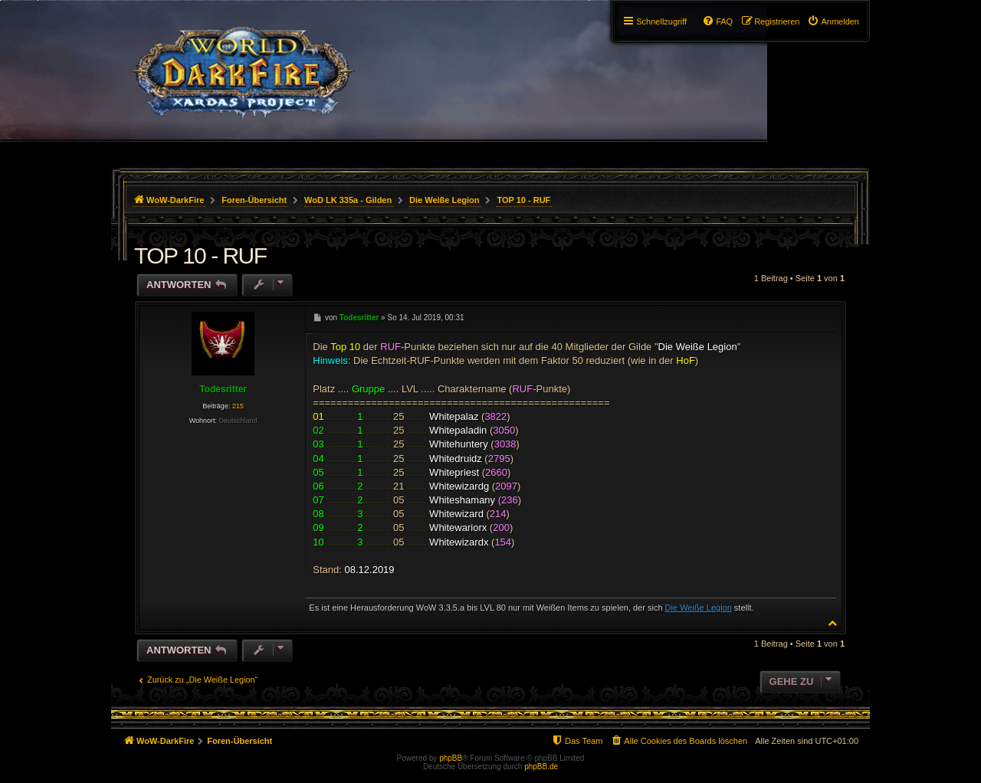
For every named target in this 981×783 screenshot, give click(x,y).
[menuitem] (833, 21)
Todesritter (223, 389)
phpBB (450, 758)
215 (238, 406)
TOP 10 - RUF (523, 200)
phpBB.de (541, 766)
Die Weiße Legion (698, 607)
